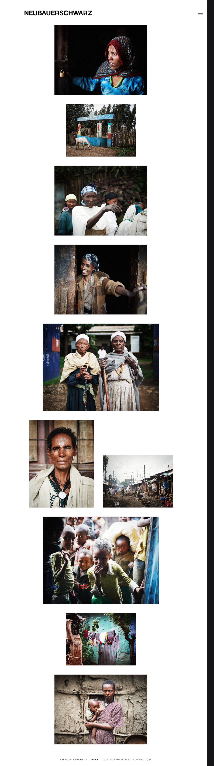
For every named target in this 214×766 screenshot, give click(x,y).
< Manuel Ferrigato (73, 759)
